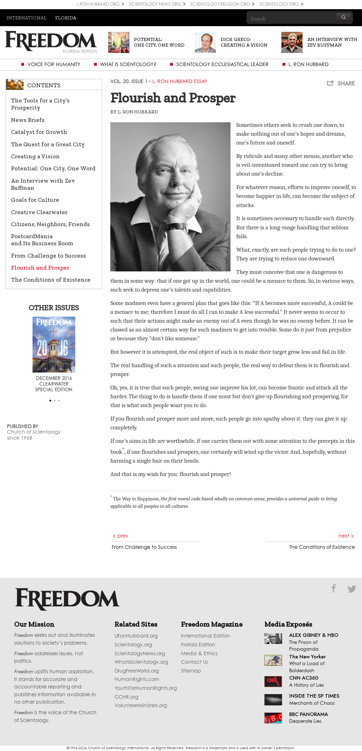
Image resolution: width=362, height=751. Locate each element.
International (26, 17)
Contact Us (194, 662)
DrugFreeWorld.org (137, 671)
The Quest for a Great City (48, 144)
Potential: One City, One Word (53, 168)
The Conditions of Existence (50, 279)
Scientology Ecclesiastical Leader (222, 64)
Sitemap (191, 671)
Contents (43, 85)
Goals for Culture (35, 199)
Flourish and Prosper (40, 267)
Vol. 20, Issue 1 (129, 81)
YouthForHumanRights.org (146, 688)
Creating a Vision (35, 156)
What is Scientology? (128, 64)
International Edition (205, 636)
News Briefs (28, 119)
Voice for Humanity (54, 64)
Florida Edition (198, 645)
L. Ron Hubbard (308, 64)
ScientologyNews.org (140, 653)
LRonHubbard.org (136, 636)
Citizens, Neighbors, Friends (50, 224)
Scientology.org (133, 645)
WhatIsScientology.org (141, 662)
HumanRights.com (137, 679)
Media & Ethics (199, 653)
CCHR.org (126, 697)
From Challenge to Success (48, 255)
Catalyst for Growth (39, 131)
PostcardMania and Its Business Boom (42, 240)
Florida (65, 17)
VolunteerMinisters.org (141, 705)
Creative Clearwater (39, 212)
